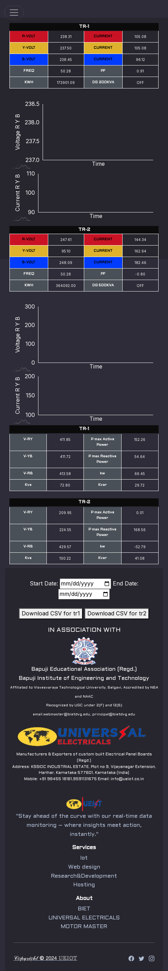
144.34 (140, 240)
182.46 (140, 263)
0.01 (140, 513)
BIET (84, 907)
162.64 (140, 251)
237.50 (66, 48)
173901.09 (66, 82)
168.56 (140, 530)
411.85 (65, 439)
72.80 (65, 485)
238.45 (66, 59)
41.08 (140, 558)
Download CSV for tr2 (116, 613)
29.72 (140, 485)
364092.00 (66, 285)
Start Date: (44, 583)
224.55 (65, 530)
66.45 (139, 474)
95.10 (66, 251)
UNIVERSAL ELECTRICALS (84, 915)
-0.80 (140, 274)
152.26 (139, 439)
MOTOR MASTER (84, 924)
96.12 (140, 59)
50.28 (66, 71)
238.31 (66, 36)
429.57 (65, 547)
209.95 (65, 513)
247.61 (66, 240)
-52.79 (140, 547)
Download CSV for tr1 (51, 613)
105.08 (140, 36)
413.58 (65, 474)
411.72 (65, 457)
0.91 (140, 71)
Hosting (84, 884)
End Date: (125, 583)
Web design (84, 867)
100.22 (65, 558)
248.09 (65, 263)
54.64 (139, 457)
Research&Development (84, 876)
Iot (84, 859)
